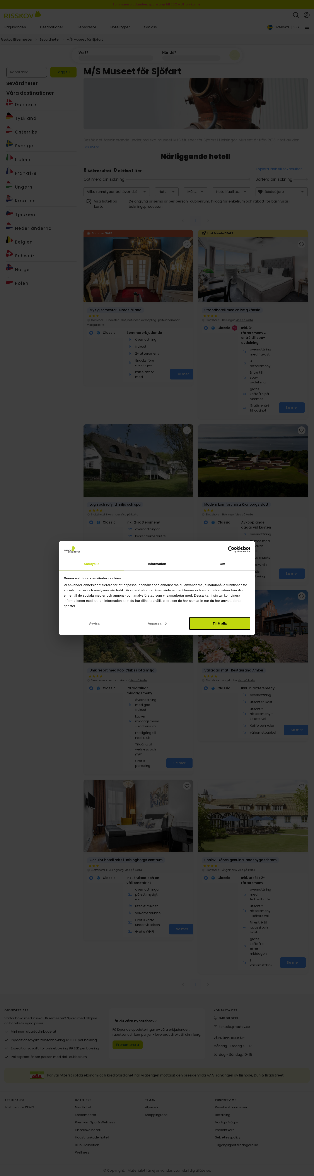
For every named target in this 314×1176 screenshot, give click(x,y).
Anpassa (157, 623)
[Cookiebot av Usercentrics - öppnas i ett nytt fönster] (231, 549)
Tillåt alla (220, 623)
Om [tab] (222, 564)
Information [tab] (157, 564)
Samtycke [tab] (91, 564)
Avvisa (94, 623)
